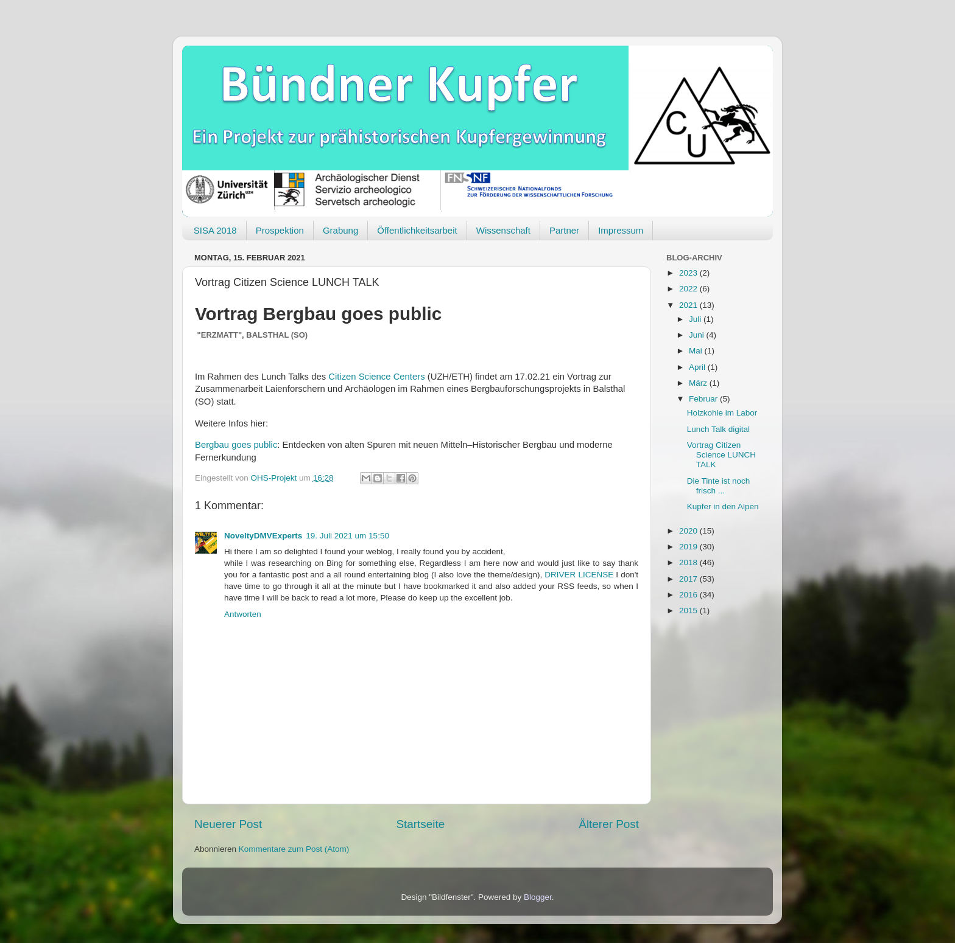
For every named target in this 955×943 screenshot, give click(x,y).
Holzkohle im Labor (722, 412)
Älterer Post (609, 824)
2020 (689, 530)
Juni (698, 334)
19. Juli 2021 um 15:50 (347, 535)
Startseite (420, 824)
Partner (564, 230)
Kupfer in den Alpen (723, 506)
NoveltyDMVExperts (263, 535)
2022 (689, 288)
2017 (689, 578)
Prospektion (280, 230)
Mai (697, 350)
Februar (704, 398)
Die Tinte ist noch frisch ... (718, 485)
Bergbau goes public (236, 445)
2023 (689, 272)
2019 (689, 546)
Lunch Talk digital (718, 429)
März (699, 383)
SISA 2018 (215, 230)
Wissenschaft (503, 230)
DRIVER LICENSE (580, 574)
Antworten (242, 614)
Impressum (620, 230)
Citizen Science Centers (376, 376)
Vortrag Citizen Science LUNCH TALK (721, 454)
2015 (689, 610)
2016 (689, 594)
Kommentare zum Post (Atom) (294, 849)
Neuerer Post (228, 824)
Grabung (340, 230)
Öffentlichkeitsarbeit (417, 230)
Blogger (538, 897)
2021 (689, 305)
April (698, 367)
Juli (696, 319)
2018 (689, 562)
